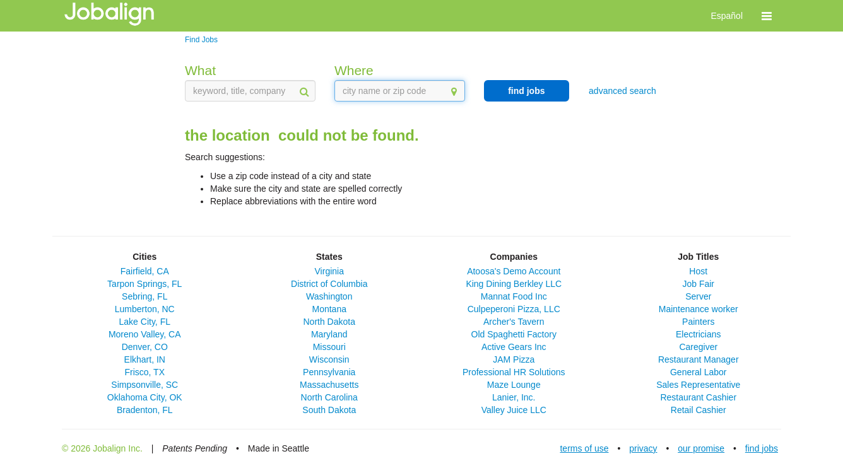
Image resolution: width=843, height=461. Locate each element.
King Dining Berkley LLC (514, 284)
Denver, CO (145, 347)
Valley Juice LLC (513, 410)
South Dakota (329, 410)
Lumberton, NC (145, 309)
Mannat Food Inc (514, 296)
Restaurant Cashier (698, 397)
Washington (329, 296)
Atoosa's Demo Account (513, 271)
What (200, 70)
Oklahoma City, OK (144, 397)
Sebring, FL (144, 296)
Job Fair (698, 284)
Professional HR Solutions (514, 372)
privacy (643, 448)
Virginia (329, 271)
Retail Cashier (698, 410)
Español (726, 16)
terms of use (584, 448)
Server (698, 296)
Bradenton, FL (145, 410)
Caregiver (698, 347)
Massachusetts (329, 385)
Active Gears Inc (513, 347)
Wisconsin (329, 359)
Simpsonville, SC (144, 385)
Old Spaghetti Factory (514, 334)
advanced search (622, 91)
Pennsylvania (329, 372)
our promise (701, 448)
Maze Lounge (514, 385)
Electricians (698, 334)
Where (354, 70)
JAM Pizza (513, 359)
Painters (698, 322)
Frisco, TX (144, 372)
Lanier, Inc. (514, 397)
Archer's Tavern (514, 322)
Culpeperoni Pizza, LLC (514, 309)
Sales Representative (698, 385)
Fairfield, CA (145, 271)
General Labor (698, 372)
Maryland (329, 334)
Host (698, 271)
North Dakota (329, 322)
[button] (766, 16)
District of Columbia (329, 284)
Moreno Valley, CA (145, 334)
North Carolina (329, 397)
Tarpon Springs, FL (144, 284)
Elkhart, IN (144, 359)
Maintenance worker (698, 309)
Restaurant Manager (698, 359)
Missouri (329, 347)
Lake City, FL (144, 322)
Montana (329, 309)
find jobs (526, 91)
